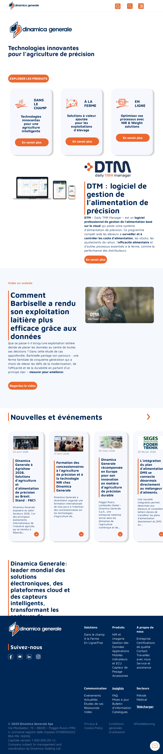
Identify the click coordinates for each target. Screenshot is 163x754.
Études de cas (93, 703)
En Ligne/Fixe (93, 642)
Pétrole (141, 695)
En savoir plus (32, 142)
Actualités (91, 699)
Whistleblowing (144, 723)
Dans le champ (94, 634)
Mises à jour (120, 699)
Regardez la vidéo (23, 385)
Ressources (91, 708)
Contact (142, 651)
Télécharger (145, 706)
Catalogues (120, 712)
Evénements (92, 695)
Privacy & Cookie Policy (93, 726)
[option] (81, 338)
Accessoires (120, 675)
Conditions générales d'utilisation (117, 728)
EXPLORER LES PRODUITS (28, 78)
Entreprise (143, 638)
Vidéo (88, 712)
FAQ (115, 695)
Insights (118, 688)
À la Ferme (91, 638)
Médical (142, 699)
